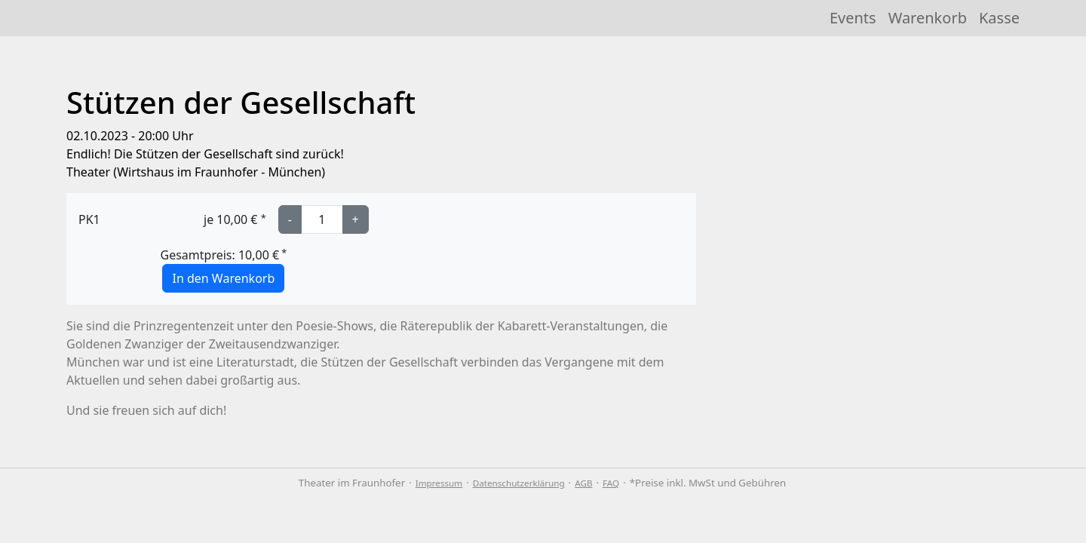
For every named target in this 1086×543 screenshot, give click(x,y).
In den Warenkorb (223, 278)
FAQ (611, 483)
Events (853, 18)
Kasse (999, 18)
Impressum (439, 483)
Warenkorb (927, 18)
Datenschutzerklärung (519, 483)
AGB (583, 483)
